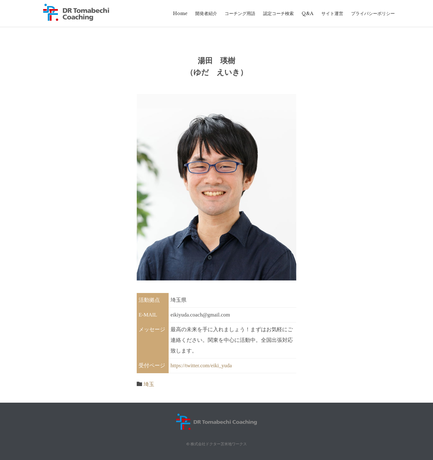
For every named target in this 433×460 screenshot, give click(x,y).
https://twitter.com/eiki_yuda (201, 366)
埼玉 (149, 384)
